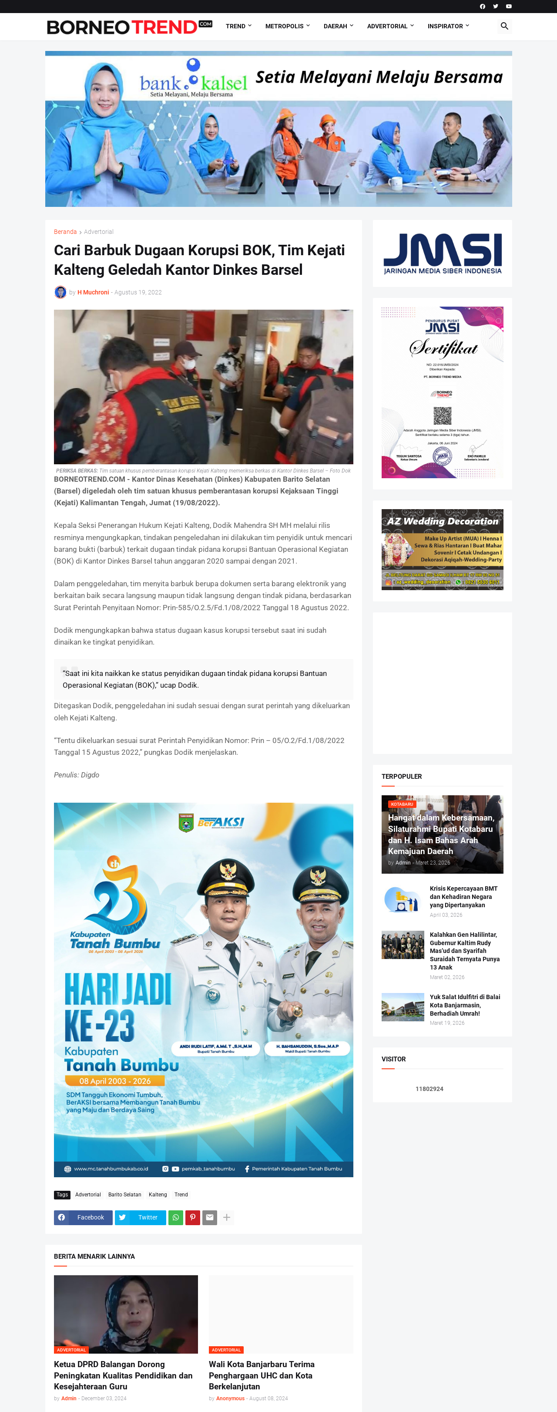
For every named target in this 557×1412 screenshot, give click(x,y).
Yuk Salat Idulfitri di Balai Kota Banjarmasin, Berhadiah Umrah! (465, 1005)
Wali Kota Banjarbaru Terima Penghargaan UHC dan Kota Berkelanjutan (262, 1375)
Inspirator (445, 26)
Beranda (65, 232)
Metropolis (284, 26)
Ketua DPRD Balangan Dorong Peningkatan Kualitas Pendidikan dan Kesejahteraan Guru (123, 1375)
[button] (504, 26)
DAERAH (335, 26)
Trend (235, 26)
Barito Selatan (124, 1195)
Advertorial (387, 26)
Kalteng (158, 1195)
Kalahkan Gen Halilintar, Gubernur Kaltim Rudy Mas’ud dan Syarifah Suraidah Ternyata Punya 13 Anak (465, 951)
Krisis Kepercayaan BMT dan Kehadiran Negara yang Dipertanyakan (464, 897)
